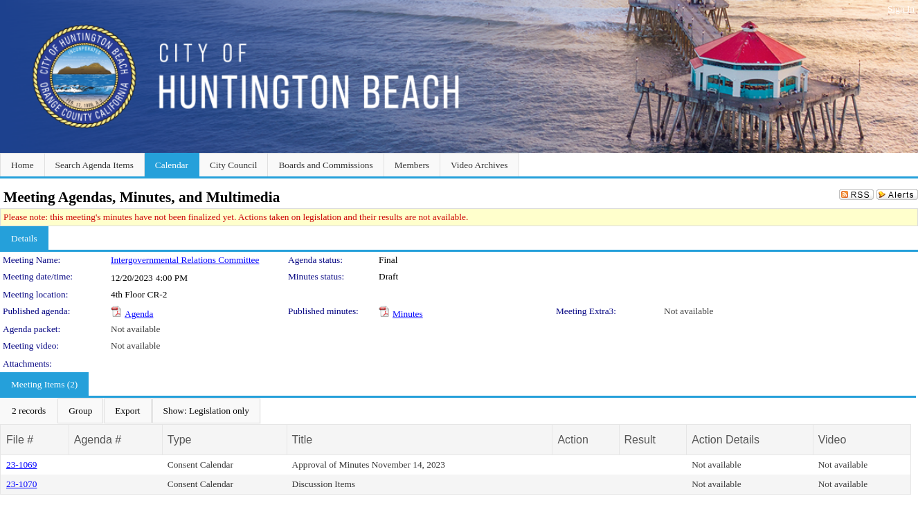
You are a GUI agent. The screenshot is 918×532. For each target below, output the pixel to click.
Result (640, 440)
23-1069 (21, 464)
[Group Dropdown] (80, 410)
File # (19, 440)
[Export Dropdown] (127, 410)
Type (180, 440)
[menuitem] (29, 410)
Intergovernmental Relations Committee (185, 260)
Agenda (139, 314)
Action (572, 440)
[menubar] (130, 411)
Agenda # (98, 440)
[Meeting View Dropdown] (206, 410)
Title (302, 440)
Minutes (408, 314)
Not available (688, 311)
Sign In (901, 8)
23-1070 (21, 484)
